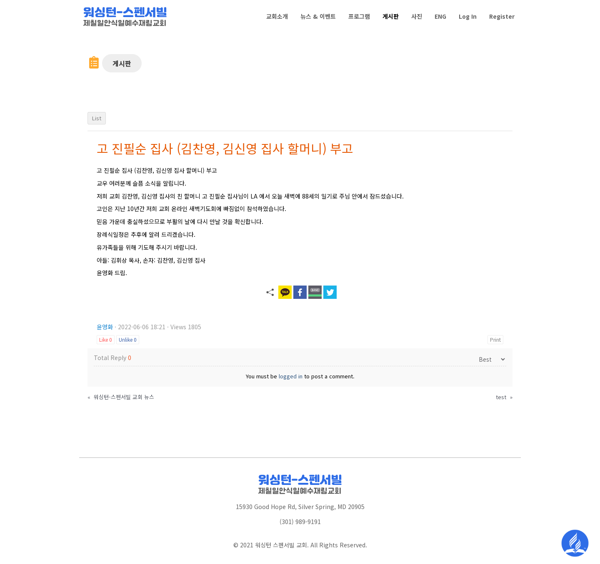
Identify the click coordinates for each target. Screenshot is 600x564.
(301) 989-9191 (300, 521)
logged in (290, 376)
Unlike (128, 339)
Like (105, 339)
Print (495, 339)
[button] (122, 63)
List (96, 118)
